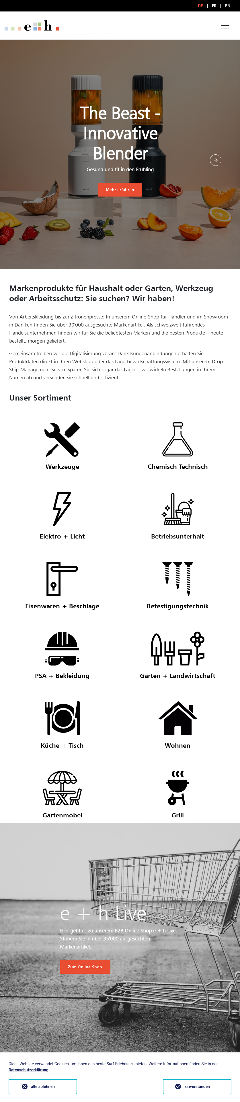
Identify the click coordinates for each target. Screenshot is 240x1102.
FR (214, 5)
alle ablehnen (43, 1086)
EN (228, 5)
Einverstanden (197, 1086)
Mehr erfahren (120, 189)
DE (200, 5)
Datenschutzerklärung (28, 1070)
